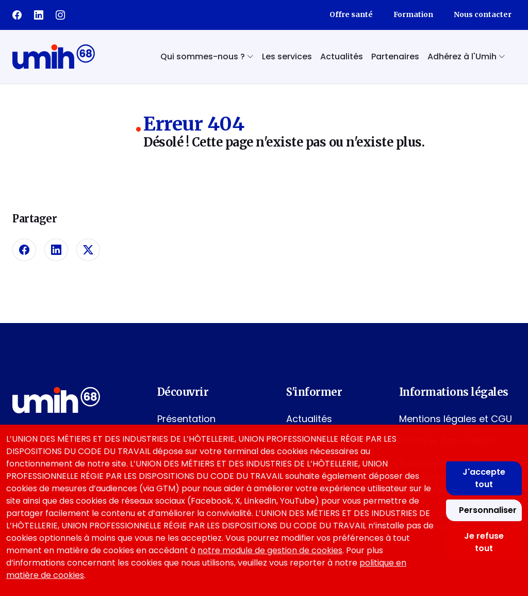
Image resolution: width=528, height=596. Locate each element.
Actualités (341, 56)
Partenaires (395, 56)
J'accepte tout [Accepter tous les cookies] (484, 478)
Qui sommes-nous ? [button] (207, 56)
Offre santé (351, 14)
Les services (287, 56)
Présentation (186, 418)
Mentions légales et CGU (455, 418)
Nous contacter (483, 14)
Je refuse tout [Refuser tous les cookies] (484, 542)
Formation (413, 14)
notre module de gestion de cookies (269, 550)
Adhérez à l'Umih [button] (466, 56)
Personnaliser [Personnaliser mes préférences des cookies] (488, 510)
